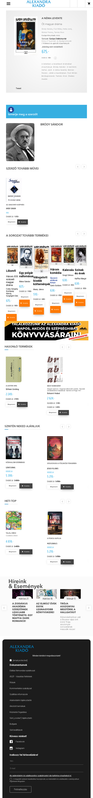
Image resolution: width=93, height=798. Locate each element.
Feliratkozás (20, 789)
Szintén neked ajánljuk (22, 426)
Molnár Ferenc (47, 32)
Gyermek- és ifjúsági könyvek (59, 41)
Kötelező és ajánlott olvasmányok (56, 43)
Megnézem (11, 222)
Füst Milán (58, 29)
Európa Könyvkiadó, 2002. (51, 35)
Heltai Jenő (67, 29)
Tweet (18, 88)
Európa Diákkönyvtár (57, 39)
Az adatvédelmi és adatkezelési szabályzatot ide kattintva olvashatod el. (41, 775)
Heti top (10, 501)
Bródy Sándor (47, 29)
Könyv (44, 41)
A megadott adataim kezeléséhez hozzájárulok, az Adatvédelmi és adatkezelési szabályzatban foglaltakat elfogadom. (44, 780)
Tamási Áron (59, 32)
